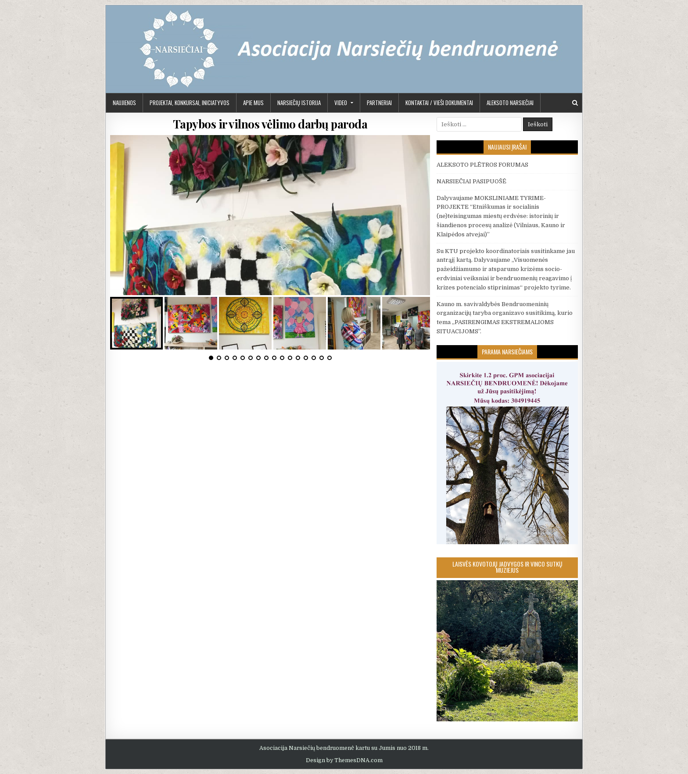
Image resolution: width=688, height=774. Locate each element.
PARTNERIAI (379, 102)
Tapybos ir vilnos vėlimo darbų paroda (270, 124)
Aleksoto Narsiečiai (510, 102)
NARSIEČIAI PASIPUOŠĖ (471, 181)
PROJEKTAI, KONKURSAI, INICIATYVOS (189, 102)
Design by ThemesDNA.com (344, 760)
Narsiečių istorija (299, 102)
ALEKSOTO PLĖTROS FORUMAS (482, 164)
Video (340, 102)
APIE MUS (253, 102)
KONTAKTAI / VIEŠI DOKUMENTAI (439, 102)
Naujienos (124, 102)
